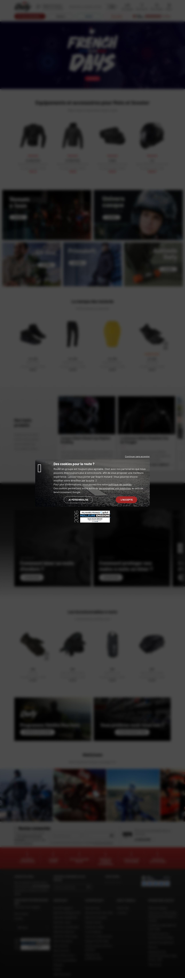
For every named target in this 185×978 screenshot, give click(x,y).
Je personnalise (78, 499)
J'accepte (126, 499)
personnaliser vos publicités (115, 488)
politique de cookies (119, 484)
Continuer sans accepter (137, 456)
